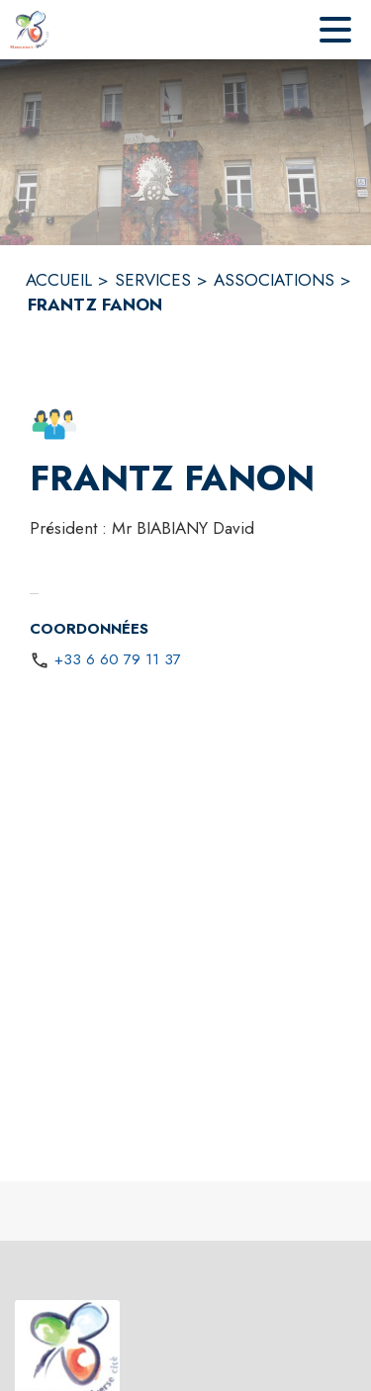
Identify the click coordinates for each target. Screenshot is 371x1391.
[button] (54, 424)
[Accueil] (29, 29)
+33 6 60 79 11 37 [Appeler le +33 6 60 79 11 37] (117, 659)
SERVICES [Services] (153, 280)
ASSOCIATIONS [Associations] (274, 280)
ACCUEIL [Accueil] (59, 280)
